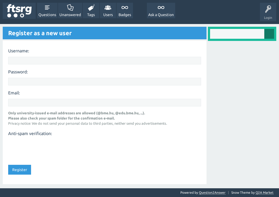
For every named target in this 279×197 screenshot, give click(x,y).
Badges (125, 15)
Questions (47, 15)
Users (108, 15)
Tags (91, 15)
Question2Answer (212, 192)
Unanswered (70, 15)
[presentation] (49, 148)
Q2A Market (265, 192)
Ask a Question (161, 15)
